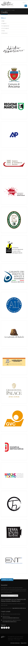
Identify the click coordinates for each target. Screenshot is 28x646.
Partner (3, 30)
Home (2, 10)
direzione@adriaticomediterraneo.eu (9, 621)
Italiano (23, 2)
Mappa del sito (23, 643)
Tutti (3, 21)
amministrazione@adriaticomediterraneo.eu (11, 617)
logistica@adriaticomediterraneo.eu (19, 608)
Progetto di (4, 23)
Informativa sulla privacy (15, 643)
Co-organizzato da (5, 25)
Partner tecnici (4, 33)
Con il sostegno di (5, 28)
